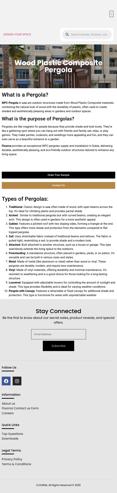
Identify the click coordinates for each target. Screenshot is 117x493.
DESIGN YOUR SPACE (17, 34)
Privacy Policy (12, 459)
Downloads (10, 438)
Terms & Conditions (16, 464)
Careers (8, 413)
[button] (111, 14)
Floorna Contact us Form (20, 408)
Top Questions (12, 434)
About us (8, 403)
